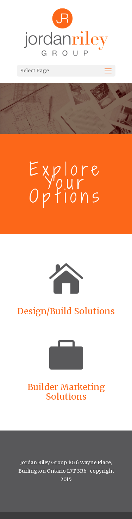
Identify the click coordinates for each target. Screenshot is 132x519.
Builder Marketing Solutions (66, 392)
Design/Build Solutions (66, 311)
